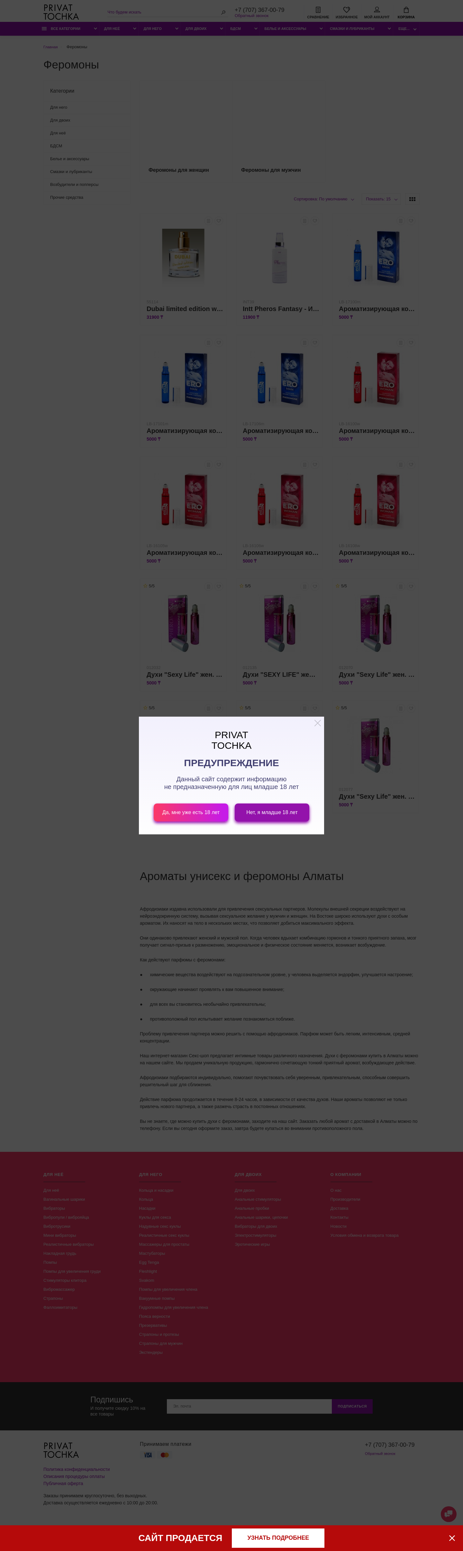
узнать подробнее (278, 1538)
